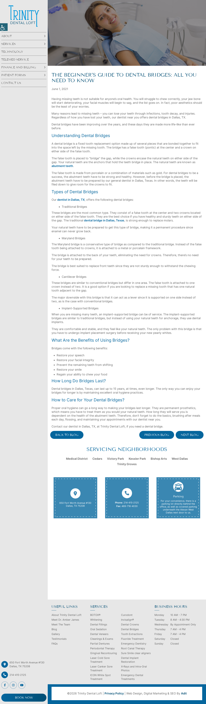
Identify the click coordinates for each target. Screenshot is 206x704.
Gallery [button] (56, 638)
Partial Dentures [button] (100, 647)
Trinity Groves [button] (127, 464)
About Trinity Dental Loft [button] (66, 619)
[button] (4, 27)
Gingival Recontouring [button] (103, 657)
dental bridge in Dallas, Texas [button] (104, 224)
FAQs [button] (55, 647)
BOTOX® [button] (95, 619)
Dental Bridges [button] (130, 633)
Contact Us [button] (11, 83)
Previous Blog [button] (161, 435)
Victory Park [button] (115, 458)
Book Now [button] (24, 697)
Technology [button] (12, 52)
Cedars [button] (97, 458)
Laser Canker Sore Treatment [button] (101, 672)
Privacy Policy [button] (114, 693)
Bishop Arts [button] (159, 458)
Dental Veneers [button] (99, 638)
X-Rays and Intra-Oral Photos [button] (134, 672)
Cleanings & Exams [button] (101, 643)
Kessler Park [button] (137, 458)
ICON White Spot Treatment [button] (100, 681)
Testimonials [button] (59, 643)
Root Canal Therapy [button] (133, 652)
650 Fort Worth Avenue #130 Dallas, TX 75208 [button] (27, 664)
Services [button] (8, 44)
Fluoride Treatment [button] (132, 643)
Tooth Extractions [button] (132, 638)
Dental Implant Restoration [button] (130, 664)
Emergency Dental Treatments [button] (132, 681)
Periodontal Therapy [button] (102, 652)
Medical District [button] (77, 458)
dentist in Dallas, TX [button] (71, 204)
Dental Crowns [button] (130, 628)
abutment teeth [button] (62, 170)
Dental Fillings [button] (98, 628)
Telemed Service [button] (15, 59)
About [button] (6, 36)
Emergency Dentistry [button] (133, 647)
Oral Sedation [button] (98, 633)
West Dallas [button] (180, 458)
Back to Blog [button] (62, 435)
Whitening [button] (96, 623)
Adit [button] (184, 693)
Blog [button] (54, 633)
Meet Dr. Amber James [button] (65, 623)
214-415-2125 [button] (18, 674)
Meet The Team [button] (61, 628)
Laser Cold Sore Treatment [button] (100, 664)
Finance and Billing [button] (18, 67)
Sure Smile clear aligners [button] (136, 657)
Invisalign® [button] (127, 623)
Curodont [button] (127, 619)
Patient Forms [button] (13, 75)
